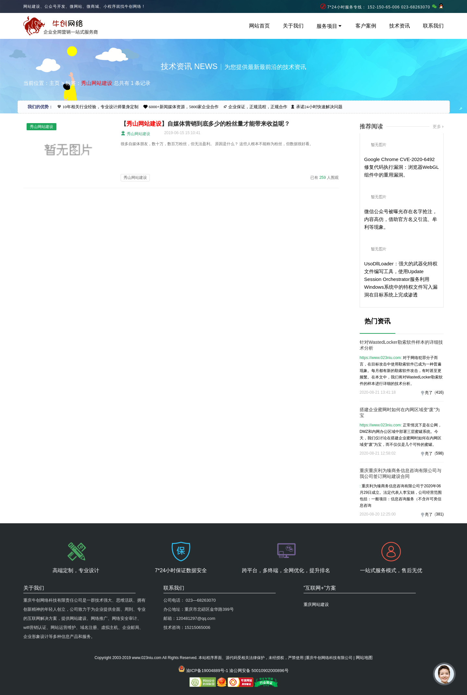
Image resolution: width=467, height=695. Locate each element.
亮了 (429, 392)
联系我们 (433, 26)
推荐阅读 (371, 126)
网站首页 (259, 26)
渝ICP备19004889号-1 (207, 670)
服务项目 (329, 26)
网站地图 (364, 657)
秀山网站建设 (135, 133)
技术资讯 (399, 26)
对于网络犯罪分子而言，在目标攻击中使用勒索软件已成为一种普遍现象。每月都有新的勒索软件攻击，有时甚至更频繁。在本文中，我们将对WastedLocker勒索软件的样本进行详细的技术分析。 (401, 370)
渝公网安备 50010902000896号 (259, 670)
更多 (437, 126)
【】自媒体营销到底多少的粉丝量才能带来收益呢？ (205, 124)
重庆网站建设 (316, 604)
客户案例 (365, 26)
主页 (54, 83)
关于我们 (293, 26)
